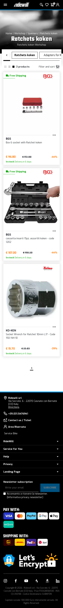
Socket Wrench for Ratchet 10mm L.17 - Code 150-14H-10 (30, 336)
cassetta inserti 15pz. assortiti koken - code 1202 (30, 240)
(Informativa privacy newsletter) (25, 497)
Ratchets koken (48, 33)
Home (9, 33)
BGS (8, 138)
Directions (13, 407)
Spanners (33, 33)
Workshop (19, 33)
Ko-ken (11, 330)
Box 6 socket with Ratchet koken (24, 142)
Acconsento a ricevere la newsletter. (27, 495)
